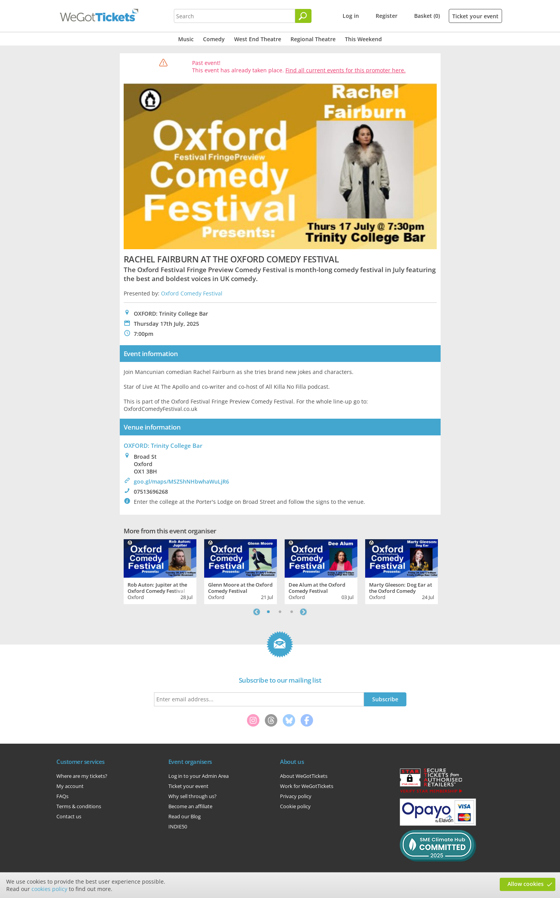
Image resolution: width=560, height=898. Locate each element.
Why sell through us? (192, 796)
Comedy (214, 39)
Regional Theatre (313, 39)
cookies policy (49, 889)
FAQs (62, 796)
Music (186, 39)
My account (70, 786)
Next (303, 612)
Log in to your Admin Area (198, 775)
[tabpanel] (160, 570)
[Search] (303, 16)
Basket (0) (427, 15)
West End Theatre (257, 39)
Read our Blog (184, 816)
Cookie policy (295, 806)
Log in (351, 15)
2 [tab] (280, 612)
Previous (257, 612)
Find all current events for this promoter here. (345, 70)
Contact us (68, 816)
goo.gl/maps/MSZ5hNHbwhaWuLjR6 (181, 481)
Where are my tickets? (81, 775)
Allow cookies (526, 884)
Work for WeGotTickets (306, 786)
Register (386, 15)
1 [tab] (268, 612)
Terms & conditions (78, 806)
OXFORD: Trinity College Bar (163, 445)
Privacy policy (296, 796)
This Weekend (363, 39)
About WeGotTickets (303, 775)
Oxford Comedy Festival (191, 293)
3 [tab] (292, 612)
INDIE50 (177, 826)
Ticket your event (475, 16)
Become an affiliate (190, 806)
